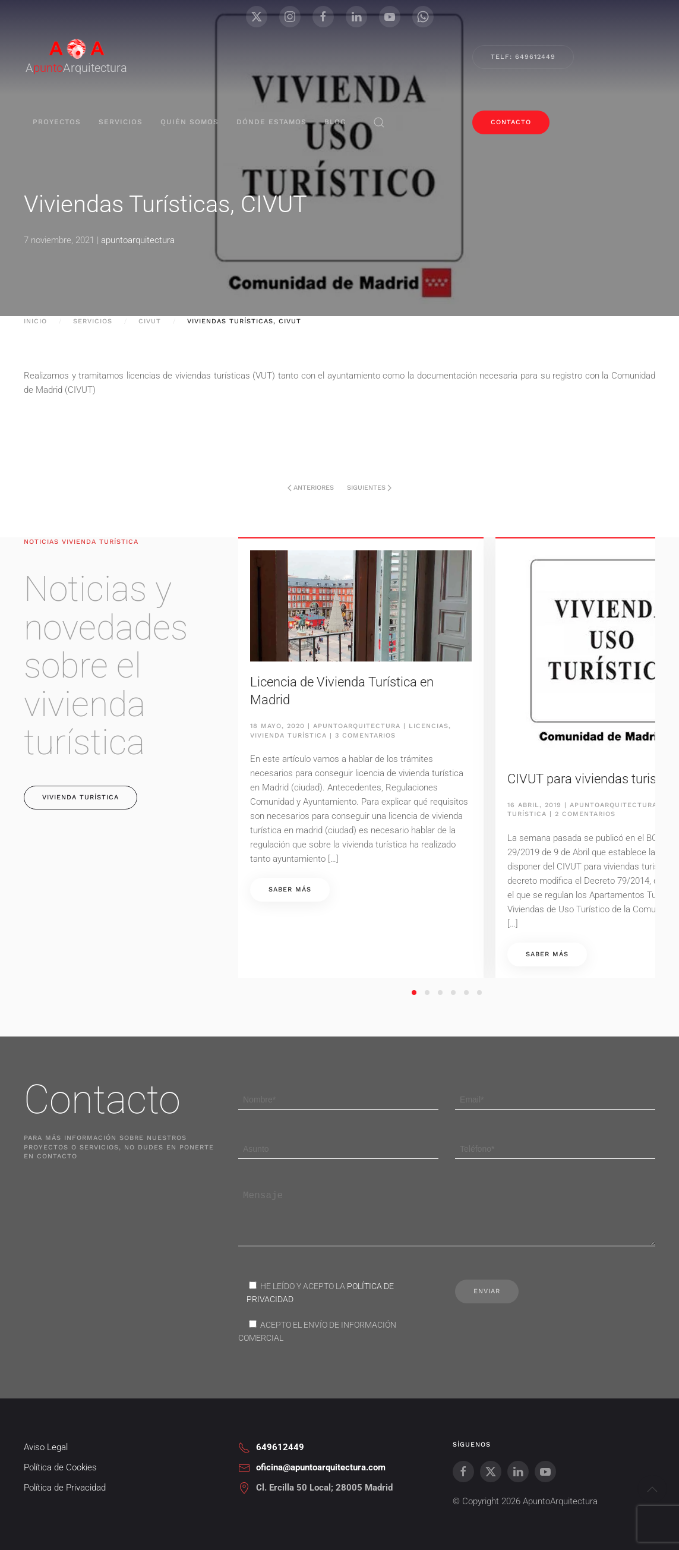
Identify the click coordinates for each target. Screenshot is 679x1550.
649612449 (280, 1464)
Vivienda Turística (288, 735)
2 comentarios (585, 814)
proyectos (57, 122)
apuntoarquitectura (138, 240)
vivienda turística (80, 797)
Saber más (290, 889)
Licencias (429, 726)
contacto (511, 122)
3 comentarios (365, 735)
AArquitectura (76, 68)
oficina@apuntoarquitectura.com (321, 1484)
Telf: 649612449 (523, 57)
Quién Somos (189, 122)
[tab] (414, 992)
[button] (379, 122)
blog (335, 122)
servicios (121, 122)
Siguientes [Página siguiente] (369, 488)
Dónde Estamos (271, 122)
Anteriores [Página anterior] (311, 488)
